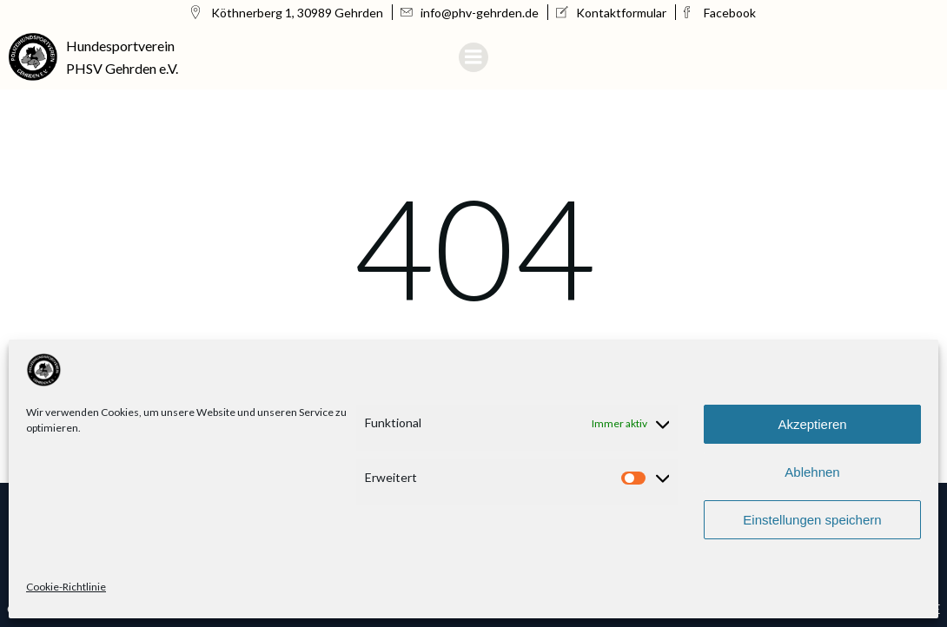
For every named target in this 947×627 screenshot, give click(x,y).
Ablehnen (812, 472)
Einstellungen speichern (812, 519)
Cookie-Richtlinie (66, 586)
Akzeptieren (812, 424)
